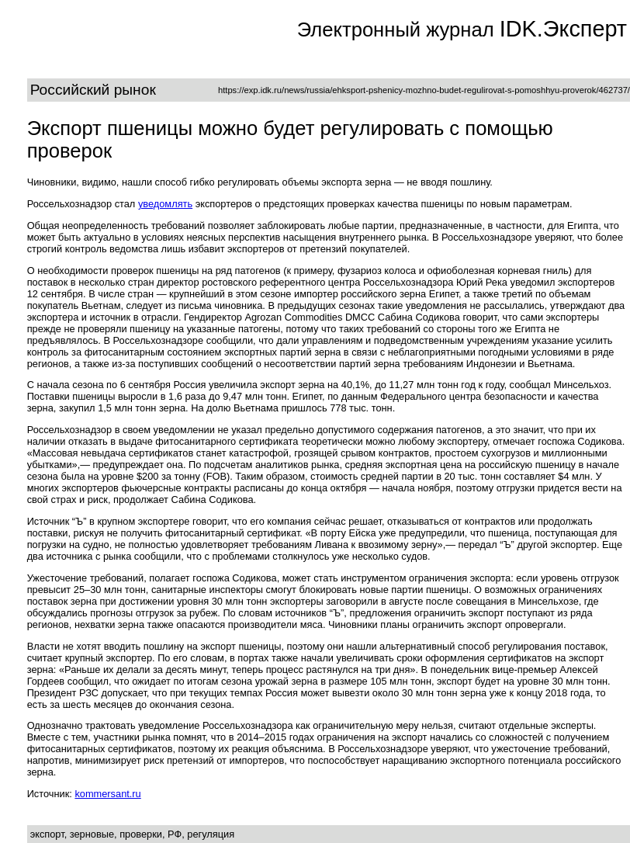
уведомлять (165, 204)
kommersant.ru (107, 794)
